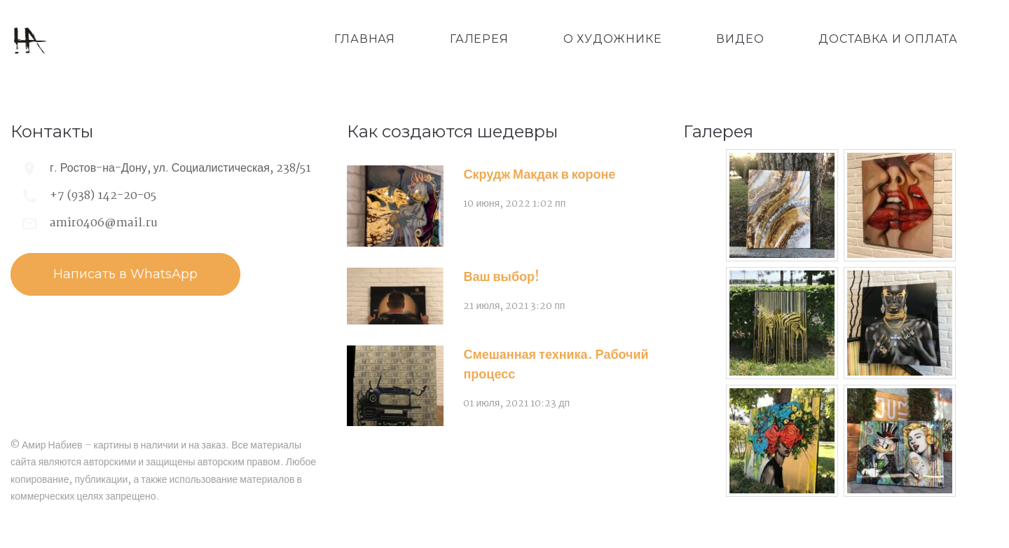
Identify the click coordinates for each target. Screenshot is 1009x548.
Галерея (479, 39)
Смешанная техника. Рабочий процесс (555, 365)
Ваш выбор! (501, 277)
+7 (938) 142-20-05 (103, 195)
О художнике (612, 39)
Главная (364, 39)
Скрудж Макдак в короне (539, 175)
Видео (740, 39)
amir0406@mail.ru (104, 223)
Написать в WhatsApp (125, 274)
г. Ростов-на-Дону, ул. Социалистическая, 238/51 (180, 168)
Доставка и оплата (888, 39)
